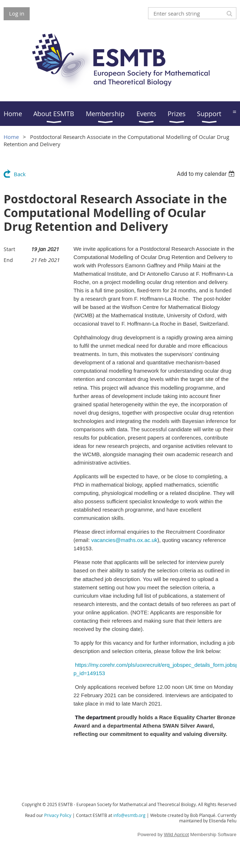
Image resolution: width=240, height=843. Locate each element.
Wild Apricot (176, 834)
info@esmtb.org (129, 815)
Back (20, 174)
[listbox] (206, 173)
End (8, 260)
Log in (16, 13)
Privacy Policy (57, 815)
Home (11, 136)
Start (9, 249)
